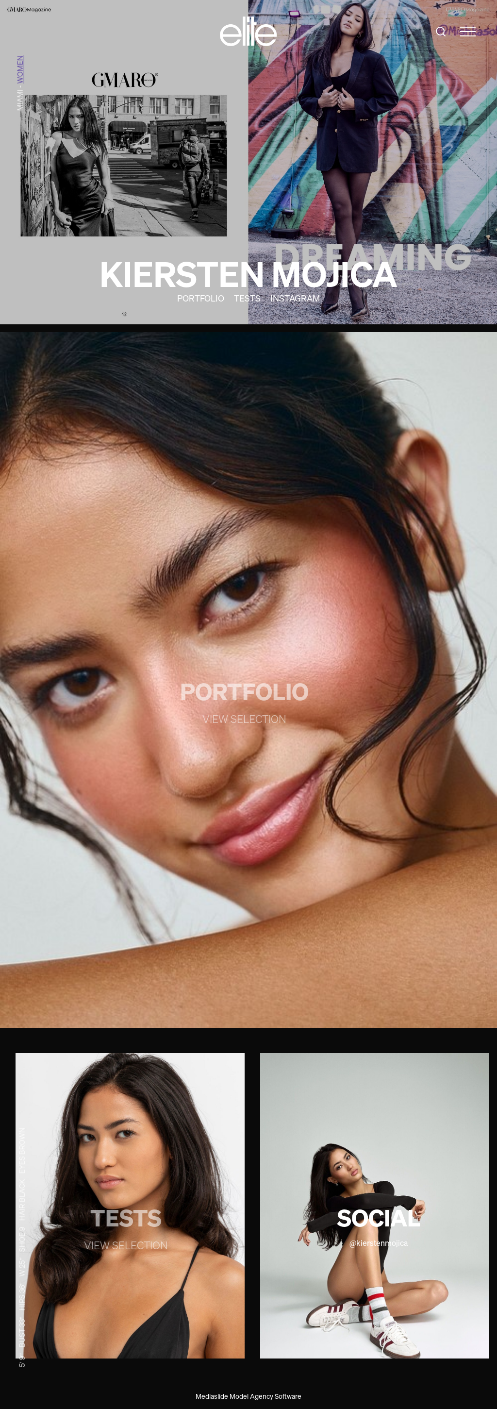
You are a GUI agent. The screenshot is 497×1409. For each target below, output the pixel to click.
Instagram (295, 298)
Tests (247, 298)
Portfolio (200, 298)
